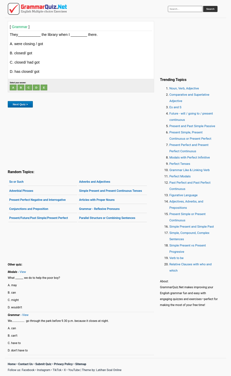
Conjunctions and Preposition (28, 209)
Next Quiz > (20, 104)
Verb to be (176, 258)
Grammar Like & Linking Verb (189, 170)
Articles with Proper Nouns (97, 200)
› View (22, 272)
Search (210, 9)
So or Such (16, 181)
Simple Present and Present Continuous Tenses (110, 191)
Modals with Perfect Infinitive (189, 157)
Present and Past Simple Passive (192, 126)
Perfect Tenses (179, 164)
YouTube (74, 370)
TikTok (57, 370)
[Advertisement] (81, 138)
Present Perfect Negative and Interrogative (37, 200)
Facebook (28, 370)
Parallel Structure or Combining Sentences (107, 218)
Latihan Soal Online (108, 370)
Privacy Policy (63, 364)
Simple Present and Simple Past (191, 226)
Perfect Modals (180, 176)
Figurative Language (183, 195)
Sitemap (80, 364)
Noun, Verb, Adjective (184, 88)
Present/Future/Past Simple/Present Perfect (38, 218)
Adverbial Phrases (21, 191)
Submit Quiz (43, 364)
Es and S (175, 107)
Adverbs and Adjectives (94, 181)
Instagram (43, 370)
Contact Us (25, 364)
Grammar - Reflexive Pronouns (99, 209)
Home (12, 364)
